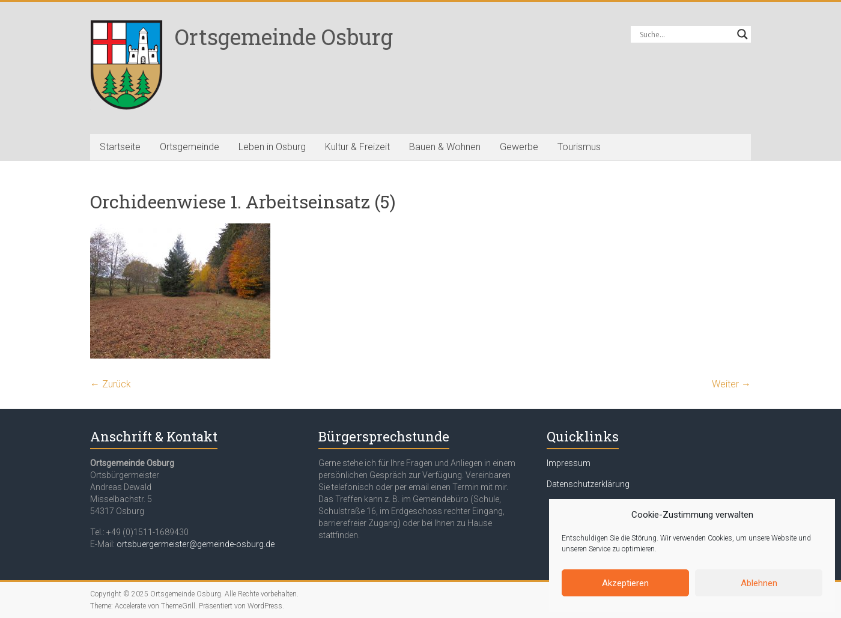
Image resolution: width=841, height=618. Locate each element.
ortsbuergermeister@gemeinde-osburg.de (196, 544)
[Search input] (685, 34)
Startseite (120, 147)
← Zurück (110, 384)
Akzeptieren (625, 583)
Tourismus (579, 147)
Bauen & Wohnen (445, 147)
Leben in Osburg (272, 147)
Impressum (569, 463)
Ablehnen (759, 583)
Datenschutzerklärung (588, 484)
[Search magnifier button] (742, 34)
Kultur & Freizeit (357, 147)
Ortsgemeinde (189, 147)
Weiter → (731, 384)
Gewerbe (519, 147)
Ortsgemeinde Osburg (284, 36)
